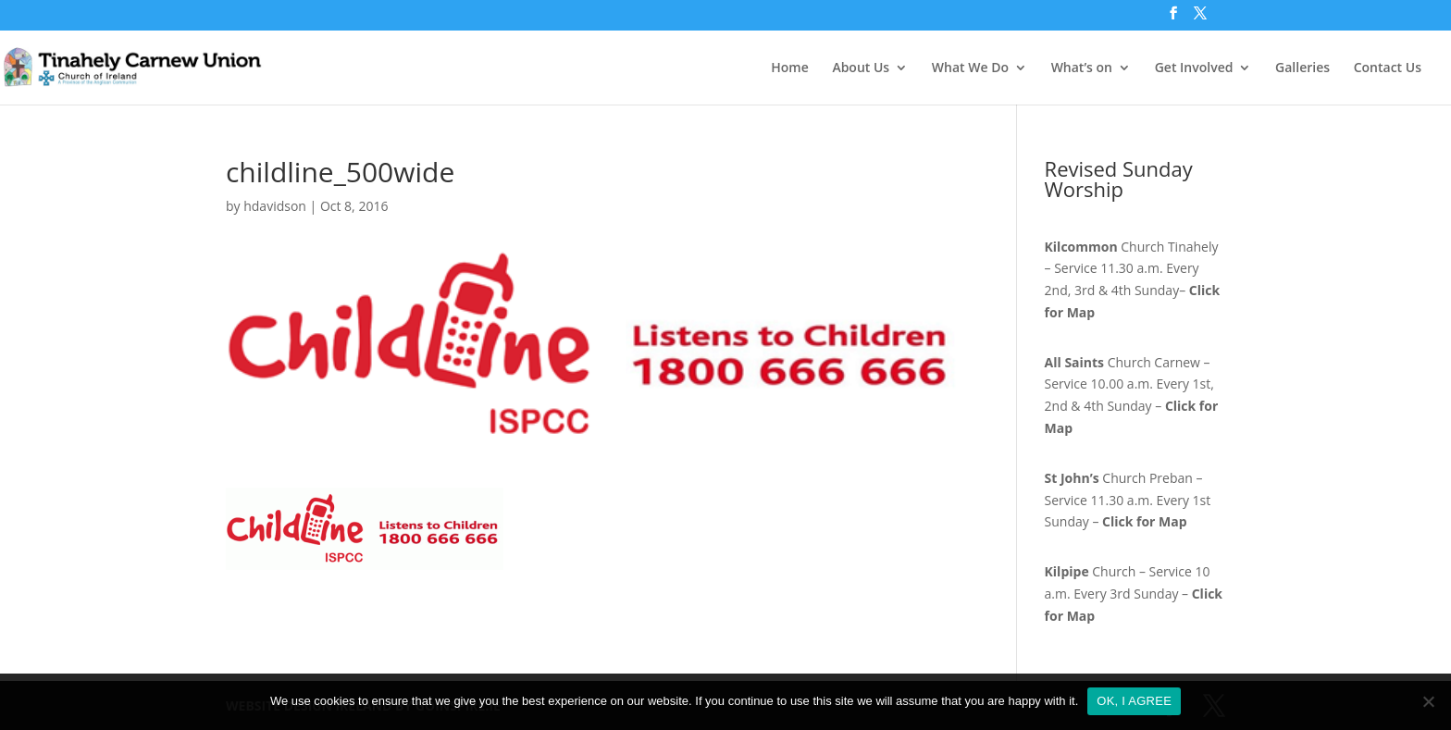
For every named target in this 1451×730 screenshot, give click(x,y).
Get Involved (1194, 68)
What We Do (970, 68)
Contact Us (1387, 68)
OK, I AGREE (1134, 701)
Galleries (1302, 68)
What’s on (1081, 68)
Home (790, 68)
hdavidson (274, 206)
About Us (860, 68)
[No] (1428, 701)
